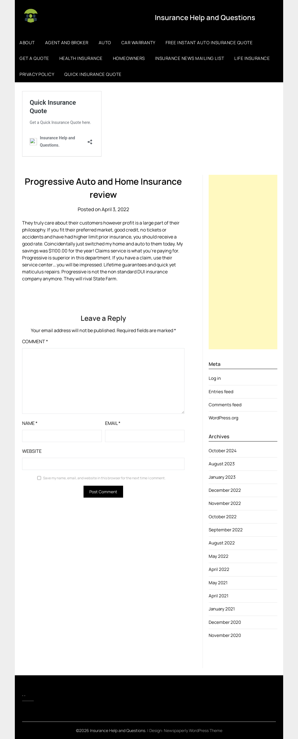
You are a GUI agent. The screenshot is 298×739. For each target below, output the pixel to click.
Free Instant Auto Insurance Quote (209, 43)
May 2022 (218, 556)
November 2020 (225, 635)
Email (112, 423)
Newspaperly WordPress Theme (193, 730)
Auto (105, 43)
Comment (35, 341)
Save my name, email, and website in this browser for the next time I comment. (104, 478)
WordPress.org (223, 418)
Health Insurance (81, 58)
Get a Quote (34, 58)
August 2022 (222, 543)
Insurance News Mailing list (189, 58)
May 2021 (218, 583)
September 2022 (226, 530)
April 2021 (218, 596)
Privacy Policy (36, 74)
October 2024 (223, 451)
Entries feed (221, 392)
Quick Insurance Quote (93, 74)
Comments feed (225, 405)
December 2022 (225, 490)
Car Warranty (138, 43)
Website (32, 451)
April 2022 (219, 569)
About (27, 43)
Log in (215, 378)
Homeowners (129, 58)
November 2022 (225, 503)
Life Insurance (252, 58)
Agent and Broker (66, 43)
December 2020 (225, 622)
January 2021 (222, 609)
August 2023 (222, 464)
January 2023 (222, 477)
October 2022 (223, 517)
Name (30, 423)
